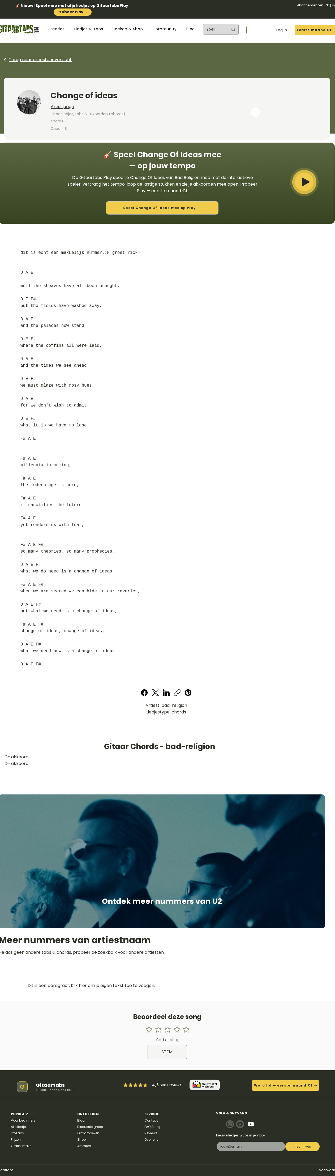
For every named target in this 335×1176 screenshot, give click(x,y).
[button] (55, 29)
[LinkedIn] (166, 692)
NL (327, 5)
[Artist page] (121, 106)
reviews (175, 1085)
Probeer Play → (72, 12)
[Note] (230, 1124)
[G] (22, 1086)
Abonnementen (310, 5)
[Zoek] (213, 29)
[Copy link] (177, 692)
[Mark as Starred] (141, 1085)
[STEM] (167, 1052)
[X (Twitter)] (155, 692)
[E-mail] (249, 1146)
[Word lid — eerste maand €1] (285, 1085)
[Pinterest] (188, 692)
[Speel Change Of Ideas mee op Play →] (162, 208)
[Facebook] (144, 692)
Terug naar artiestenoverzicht (40, 60)
